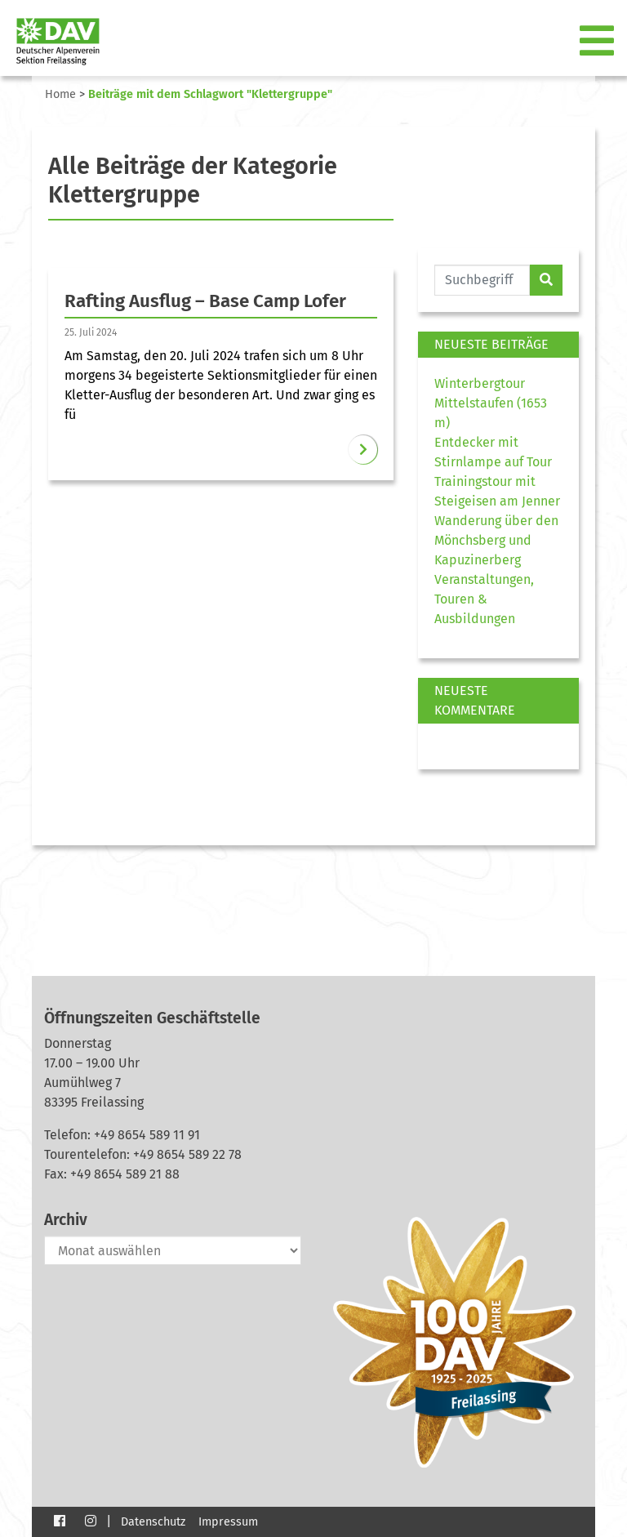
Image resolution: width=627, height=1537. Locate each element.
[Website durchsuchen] (482, 280)
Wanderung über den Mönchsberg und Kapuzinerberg (496, 540)
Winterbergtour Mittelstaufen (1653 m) (490, 403)
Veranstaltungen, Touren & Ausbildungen (484, 599)
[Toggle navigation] (598, 41)
